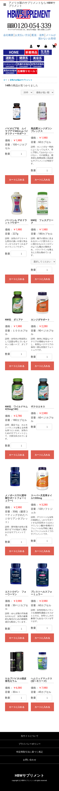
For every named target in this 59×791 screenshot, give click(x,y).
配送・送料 (38, 35)
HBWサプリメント (29, 775)
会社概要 (8, 35)
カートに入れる (16, 179)
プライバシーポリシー (30, 744)
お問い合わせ (29, 759)
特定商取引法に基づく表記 (29, 752)
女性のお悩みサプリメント (21, 80)
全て (5, 80)
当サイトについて (29, 736)
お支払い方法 (22, 35)
